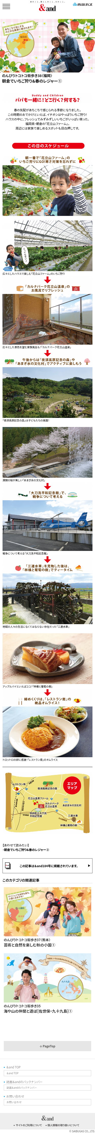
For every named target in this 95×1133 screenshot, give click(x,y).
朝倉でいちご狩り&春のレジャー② (26, 849)
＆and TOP (13, 1067)
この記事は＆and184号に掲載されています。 (49, 866)
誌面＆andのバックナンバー (24, 1082)
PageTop (47, 1046)
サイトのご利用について (29, 1125)
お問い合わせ (15, 1096)
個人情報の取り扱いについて (63, 1125)
